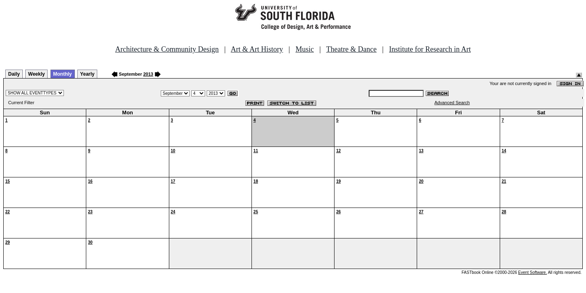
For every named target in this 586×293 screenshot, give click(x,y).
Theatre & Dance (351, 49)
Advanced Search (452, 102)
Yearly (87, 74)
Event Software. (532, 272)
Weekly (36, 74)
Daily (14, 74)
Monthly (62, 74)
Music (304, 49)
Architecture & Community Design (167, 49)
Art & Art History (257, 49)
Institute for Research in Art (430, 49)
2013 (148, 74)
